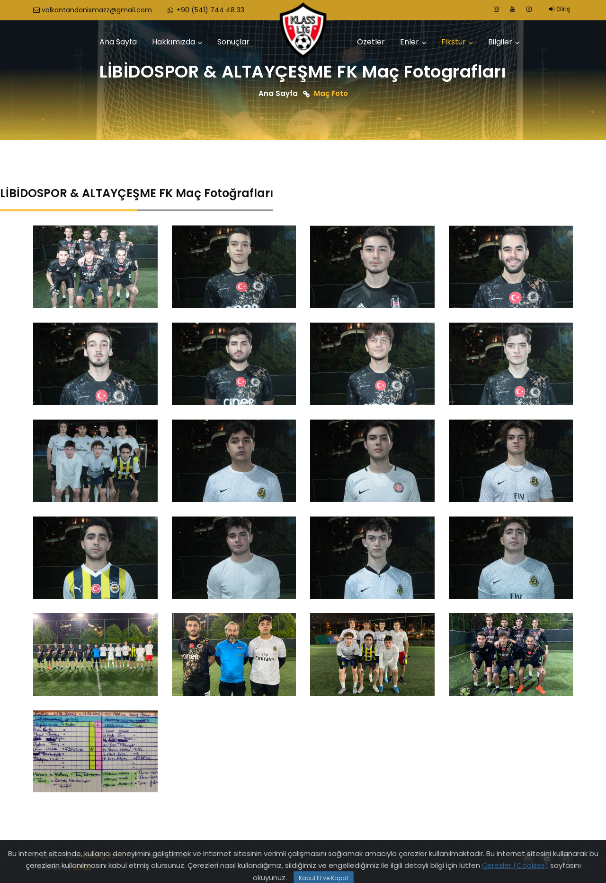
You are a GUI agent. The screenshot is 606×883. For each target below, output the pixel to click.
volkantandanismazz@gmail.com (92, 10)
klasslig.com (103, 855)
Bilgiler (500, 41)
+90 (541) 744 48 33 (205, 10)
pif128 (82, 867)
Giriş (559, 9)
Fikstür (453, 41)
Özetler (371, 41)
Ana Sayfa (118, 41)
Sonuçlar (233, 41)
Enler (409, 41)
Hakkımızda (173, 41)
